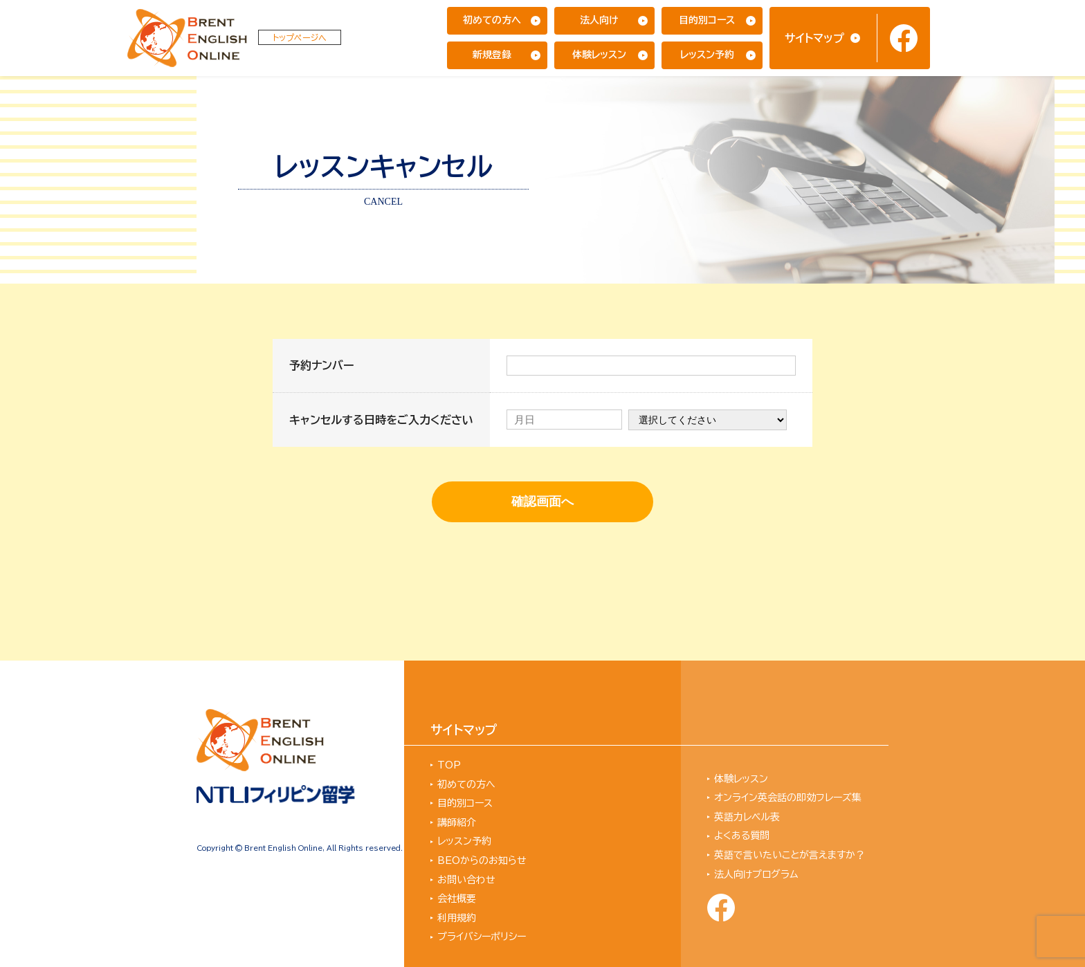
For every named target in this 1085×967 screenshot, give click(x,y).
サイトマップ (814, 38)
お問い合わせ (466, 880)
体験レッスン (599, 54)
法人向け (599, 20)
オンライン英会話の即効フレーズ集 (787, 797)
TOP (449, 765)
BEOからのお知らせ (482, 860)
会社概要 (456, 898)
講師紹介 (456, 822)
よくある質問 (741, 835)
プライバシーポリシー (481, 936)
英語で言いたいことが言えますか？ (789, 855)
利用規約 (456, 918)
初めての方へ (492, 20)
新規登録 (492, 54)
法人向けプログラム (756, 874)
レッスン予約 (707, 54)
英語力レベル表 (747, 817)
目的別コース (707, 20)
